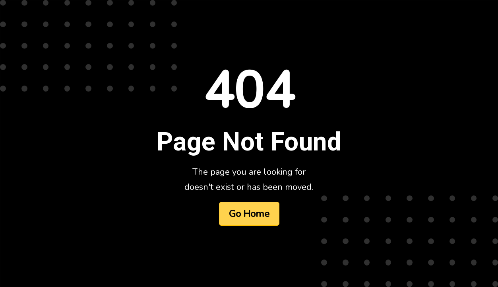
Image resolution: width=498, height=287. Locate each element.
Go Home (249, 213)
